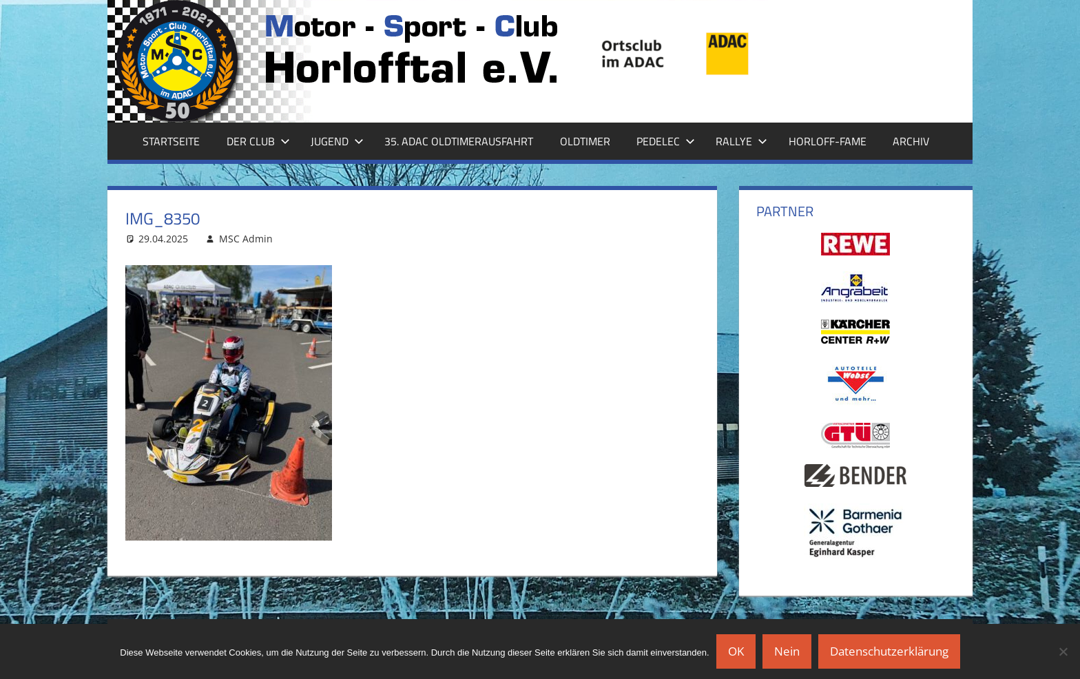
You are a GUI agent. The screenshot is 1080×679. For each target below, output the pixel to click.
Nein (787, 651)
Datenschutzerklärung (889, 651)
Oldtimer (585, 141)
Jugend (337, 141)
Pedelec (665, 141)
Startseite (171, 141)
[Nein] (1063, 651)
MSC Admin (246, 238)
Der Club (258, 141)
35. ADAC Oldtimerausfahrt (458, 141)
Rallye (741, 141)
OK (736, 651)
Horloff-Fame (827, 141)
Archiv (911, 141)
